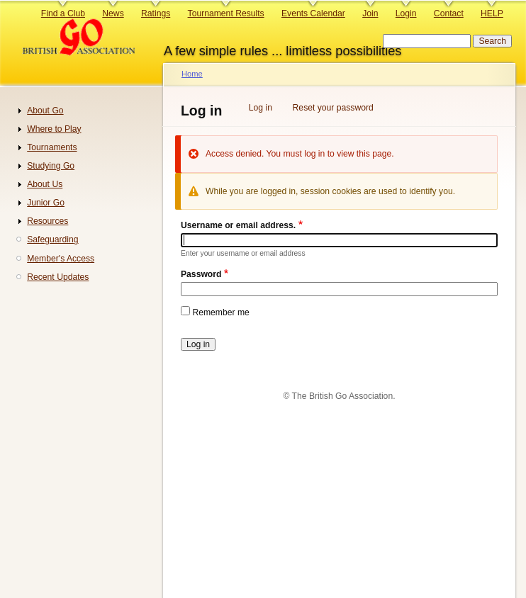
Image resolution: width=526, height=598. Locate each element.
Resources (47, 221)
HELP (492, 13)
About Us (44, 184)
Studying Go (50, 166)
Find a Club (63, 13)
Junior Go (46, 203)
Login (406, 13)
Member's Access (60, 259)
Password (201, 274)
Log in (260, 108)
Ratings (155, 13)
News (112, 13)
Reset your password (333, 108)
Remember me (220, 312)
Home (192, 73)
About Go (45, 110)
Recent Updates (58, 277)
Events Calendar (313, 13)
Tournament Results (226, 13)
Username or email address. (238, 225)
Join (370, 13)
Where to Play (54, 129)
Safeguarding (52, 239)
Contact (449, 13)
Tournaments (52, 147)
